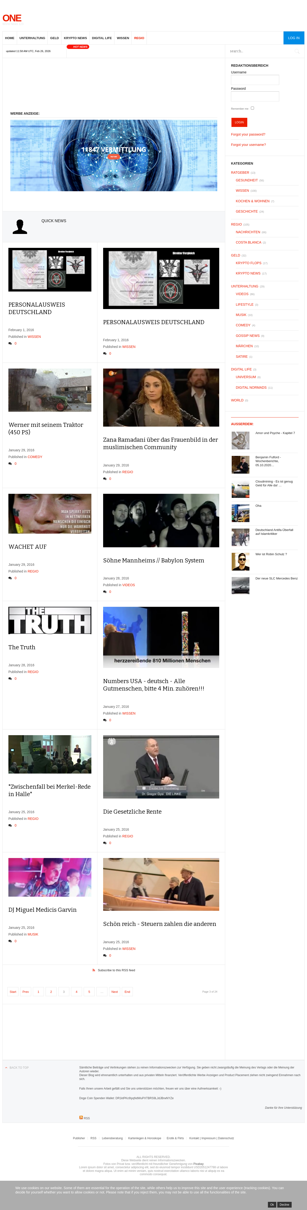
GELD (54, 38)
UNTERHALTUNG (32, 38)
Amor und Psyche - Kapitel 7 (275, 433)
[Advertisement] (113, 86)
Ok (272, 1204)
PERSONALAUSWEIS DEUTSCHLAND (153, 322)
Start (13, 992)
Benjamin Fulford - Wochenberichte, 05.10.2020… (268, 461)
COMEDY (35, 457)
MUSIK (33, 934)
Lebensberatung (112, 1138)
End (127, 992)
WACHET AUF (27, 546)
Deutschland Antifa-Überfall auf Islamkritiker (274, 532)
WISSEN (123, 38)
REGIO (139, 38)
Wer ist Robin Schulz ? (271, 554)
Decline (284, 1204)
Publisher (79, 1138)
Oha (258, 505)
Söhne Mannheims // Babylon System (153, 560)
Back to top (19, 1067)
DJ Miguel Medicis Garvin (42, 909)
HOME (9, 38)
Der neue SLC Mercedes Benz (276, 578)
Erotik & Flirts (175, 1138)
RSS (93, 1138)
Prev (26, 992)
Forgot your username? (248, 145)
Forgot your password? (248, 134)
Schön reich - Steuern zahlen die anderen (159, 924)
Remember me (239, 108)
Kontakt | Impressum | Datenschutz (211, 1138)
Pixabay (198, 1164)
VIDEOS (128, 585)
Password (238, 88)
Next (115, 992)
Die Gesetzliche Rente (132, 811)
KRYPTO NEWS (75, 38)
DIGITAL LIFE (102, 38)
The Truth (21, 647)
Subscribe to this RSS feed (116, 970)
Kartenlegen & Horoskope (144, 1138)
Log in (294, 38)
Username (239, 72)
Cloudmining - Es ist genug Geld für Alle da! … (274, 483)
